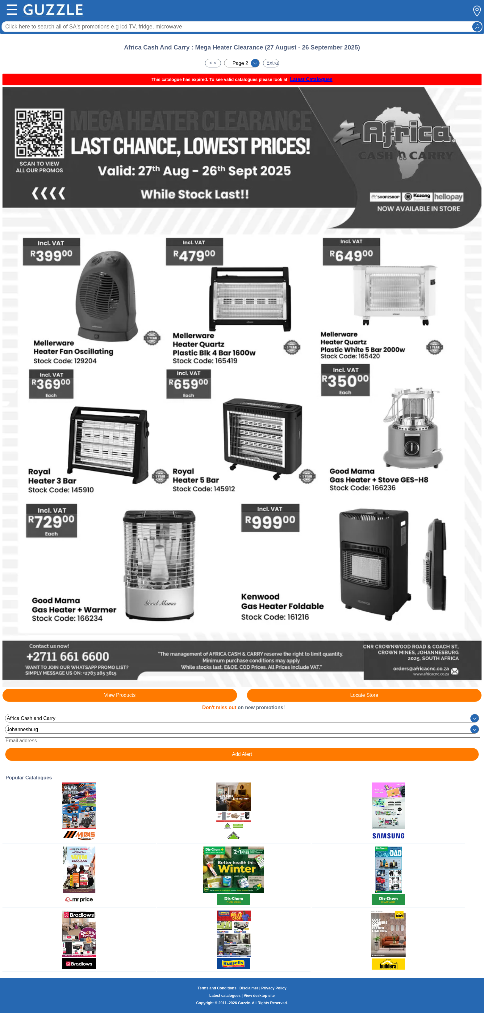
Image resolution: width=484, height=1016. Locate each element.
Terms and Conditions (217, 988)
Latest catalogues (224, 995)
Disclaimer (249, 988)
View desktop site (259, 995)
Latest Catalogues (311, 79)
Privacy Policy (273, 988)
